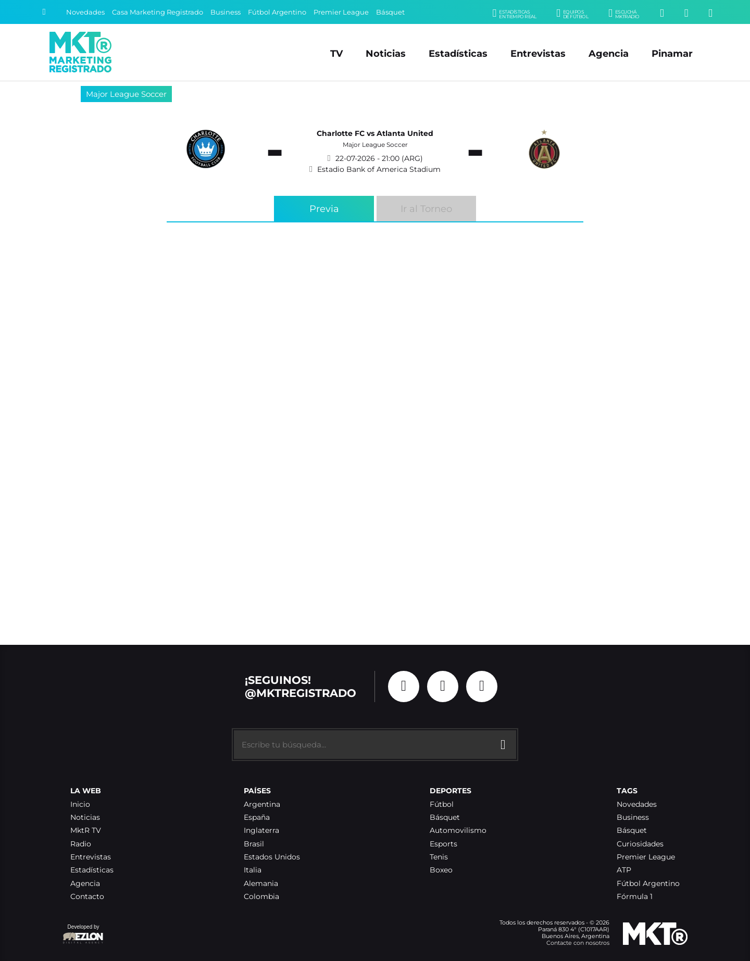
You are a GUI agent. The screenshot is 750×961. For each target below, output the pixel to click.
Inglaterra (261, 830)
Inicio (80, 804)
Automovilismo (458, 830)
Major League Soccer (126, 94)
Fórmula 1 (635, 897)
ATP (624, 870)
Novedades (85, 12)
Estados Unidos (272, 857)
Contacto (87, 897)
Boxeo (441, 870)
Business (225, 12)
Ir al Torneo (426, 208)
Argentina (262, 804)
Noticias (386, 53)
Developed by (83, 934)
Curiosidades (640, 844)
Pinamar (672, 53)
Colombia (261, 897)
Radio (80, 844)
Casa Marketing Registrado (157, 12)
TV (336, 53)
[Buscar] (43, 12)
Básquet (390, 12)
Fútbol (442, 804)
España (257, 817)
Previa (324, 208)
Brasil (254, 844)
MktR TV (85, 830)
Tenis (439, 857)
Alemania (261, 884)
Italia (252, 870)
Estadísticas (458, 53)
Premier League (341, 12)
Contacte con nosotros (577, 942)
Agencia (609, 53)
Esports (443, 844)
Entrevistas (538, 53)
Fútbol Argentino (277, 12)
